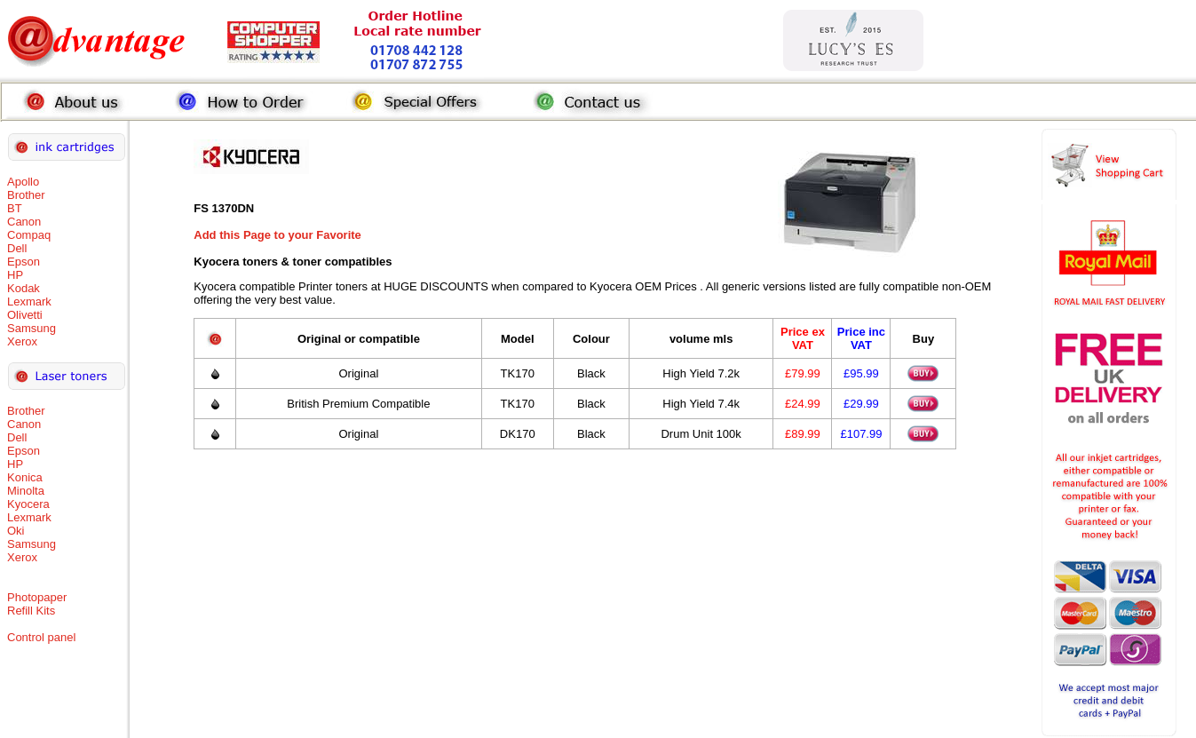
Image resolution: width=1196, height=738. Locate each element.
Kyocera (28, 504)
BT (14, 208)
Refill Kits (31, 610)
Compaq (29, 235)
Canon (24, 221)
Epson (23, 261)
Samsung (31, 328)
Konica (25, 477)
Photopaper (37, 597)
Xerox (22, 341)
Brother (26, 195)
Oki (16, 530)
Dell (17, 248)
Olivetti (25, 314)
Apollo (23, 181)
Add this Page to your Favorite (277, 235)
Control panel (41, 637)
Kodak (23, 288)
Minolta (25, 490)
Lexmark (29, 301)
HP (15, 275)
